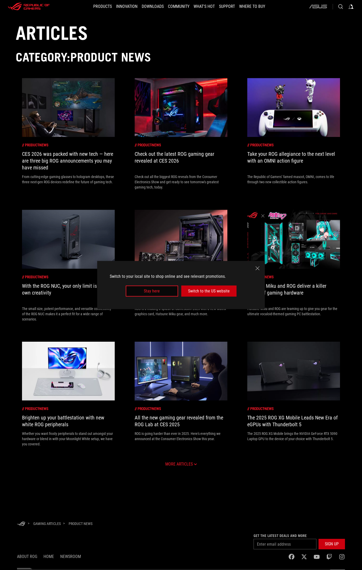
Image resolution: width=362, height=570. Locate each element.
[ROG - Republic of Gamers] (29, 6)
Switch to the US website (209, 291)
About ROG (27, 556)
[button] (93, 6)
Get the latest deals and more (280, 536)
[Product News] (80, 524)
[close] (257, 268)
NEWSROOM (70, 556)
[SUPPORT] (233, 6)
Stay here (152, 291)
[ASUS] (318, 6)
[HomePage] (21, 524)
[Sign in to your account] (351, 6)
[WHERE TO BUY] (262, 6)
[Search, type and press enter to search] (340, 6)
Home (48, 556)
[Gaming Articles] (47, 524)
